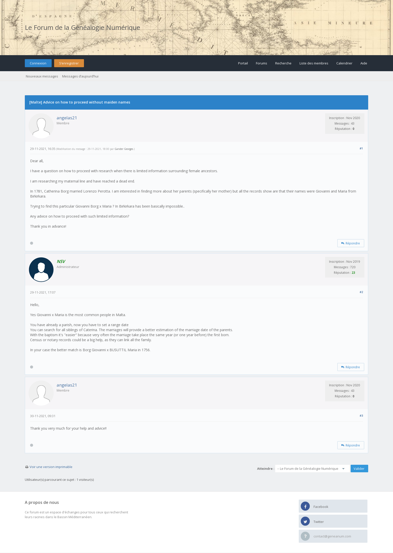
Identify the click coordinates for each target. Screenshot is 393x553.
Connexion (38, 63)
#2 (361, 292)
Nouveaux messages (42, 76)
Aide (363, 63)
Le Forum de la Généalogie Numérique (82, 27)
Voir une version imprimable (51, 467)
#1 (361, 148)
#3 (361, 415)
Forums (261, 63)
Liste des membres (314, 63)
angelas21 (67, 118)
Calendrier (344, 63)
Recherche (283, 63)
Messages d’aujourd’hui (80, 76)
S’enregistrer (69, 63)
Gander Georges (124, 149)
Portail (243, 63)
